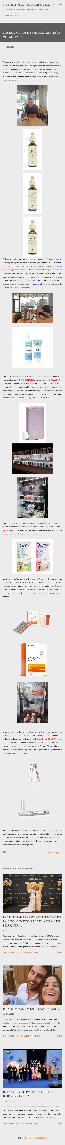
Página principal (11, 15)
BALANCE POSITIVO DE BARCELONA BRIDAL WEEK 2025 (29, 1094)
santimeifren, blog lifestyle (26, 4)
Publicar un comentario (28, 953)
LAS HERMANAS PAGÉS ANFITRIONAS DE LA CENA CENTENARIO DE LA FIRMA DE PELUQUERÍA (32, 921)
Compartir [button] (53, 853)
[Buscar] (54, 4)
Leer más (58, 953)
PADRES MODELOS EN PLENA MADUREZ (31, 1009)
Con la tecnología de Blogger (32, 1138)
